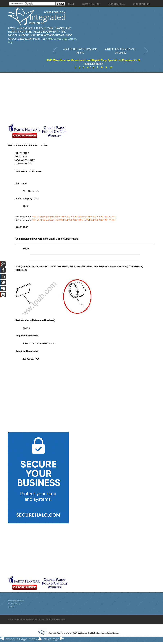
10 (111, 67)
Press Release (14, 604)
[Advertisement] (85, 98)
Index (35, 639)
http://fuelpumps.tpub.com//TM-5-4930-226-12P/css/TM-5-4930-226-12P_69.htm (74, 220)
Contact (11, 607)
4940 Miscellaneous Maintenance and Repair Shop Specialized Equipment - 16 (40, 35)
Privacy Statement (16, 601)
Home (12, 28)
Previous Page (13, 639)
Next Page (54, 639)
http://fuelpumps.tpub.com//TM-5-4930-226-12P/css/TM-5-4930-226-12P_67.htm (74, 216)
